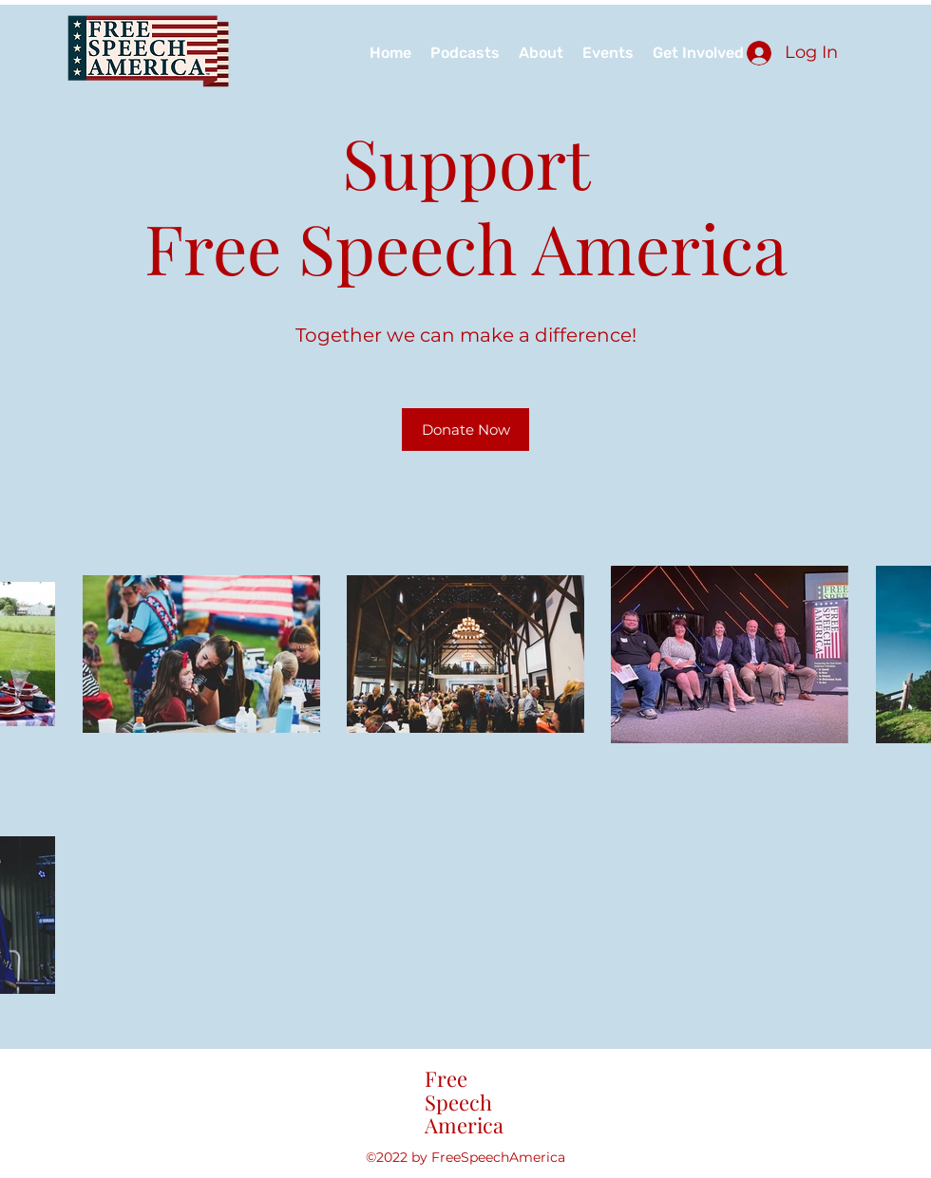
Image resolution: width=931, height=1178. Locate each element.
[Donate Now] (465, 429)
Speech (458, 1102)
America (464, 1125)
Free (446, 1078)
